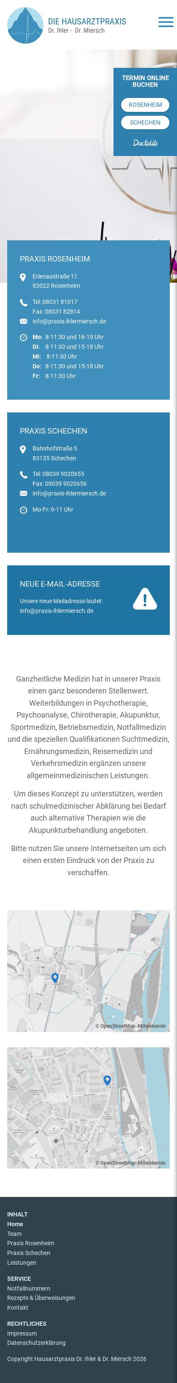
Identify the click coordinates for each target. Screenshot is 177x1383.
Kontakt (17, 1307)
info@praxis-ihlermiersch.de (69, 321)
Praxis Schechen (28, 1252)
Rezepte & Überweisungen (41, 1297)
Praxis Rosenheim (30, 1243)
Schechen (145, 122)
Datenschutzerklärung (36, 1342)
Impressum (22, 1333)
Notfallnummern (28, 1288)
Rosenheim (145, 104)
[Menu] (166, 22)
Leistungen (21, 1262)
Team (14, 1233)
